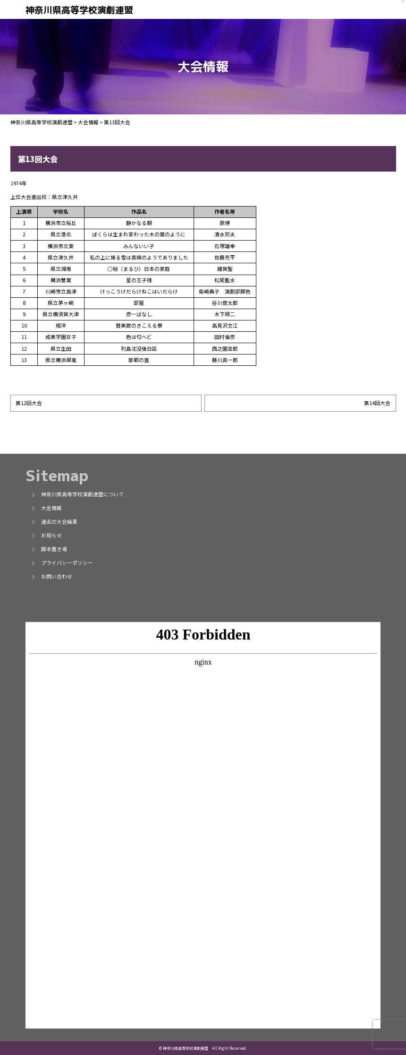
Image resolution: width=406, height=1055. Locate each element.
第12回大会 (29, 402)
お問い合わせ (51, 576)
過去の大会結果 (54, 521)
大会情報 (46, 507)
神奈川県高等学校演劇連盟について (77, 494)
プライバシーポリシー (62, 562)
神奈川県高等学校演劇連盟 (79, 10)
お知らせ (46, 535)
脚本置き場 (49, 549)
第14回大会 (377, 402)
